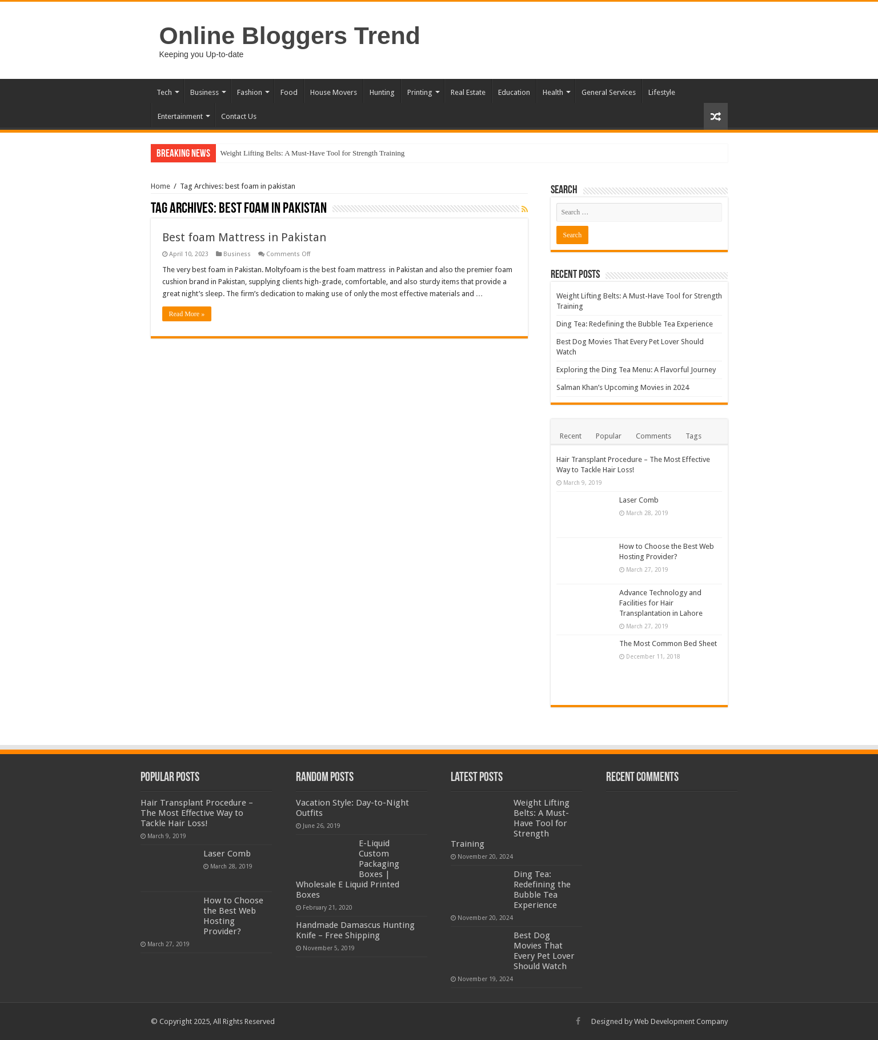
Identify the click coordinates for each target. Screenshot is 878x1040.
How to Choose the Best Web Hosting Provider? (233, 916)
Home (160, 186)
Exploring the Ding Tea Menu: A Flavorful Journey (636, 369)
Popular (609, 436)
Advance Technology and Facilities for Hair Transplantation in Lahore (661, 602)
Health (553, 92)
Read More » (187, 314)
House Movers (333, 92)
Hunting (382, 92)
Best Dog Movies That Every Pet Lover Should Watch (544, 950)
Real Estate (468, 92)
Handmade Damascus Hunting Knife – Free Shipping (355, 930)
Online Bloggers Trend (289, 35)
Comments (653, 436)
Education (514, 92)
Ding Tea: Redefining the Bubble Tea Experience (634, 324)
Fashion (249, 92)
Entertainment (180, 116)
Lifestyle (661, 92)
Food (289, 92)
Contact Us (238, 116)
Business (204, 92)
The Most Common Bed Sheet (668, 643)
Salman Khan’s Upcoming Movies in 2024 (622, 387)
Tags (693, 436)
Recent (571, 436)
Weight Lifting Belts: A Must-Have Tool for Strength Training (312, 153)
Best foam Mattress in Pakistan (244, 237)
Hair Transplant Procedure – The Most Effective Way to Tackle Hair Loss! (197, 813)
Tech (164, 92)
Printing (419, 92)
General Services (609, 92)
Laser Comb (639, 500)
